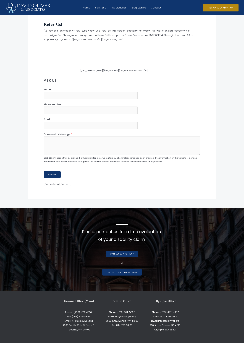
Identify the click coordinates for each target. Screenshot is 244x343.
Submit (52, 174)
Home (86, 7)
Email (47, 119)
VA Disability (118, 7)
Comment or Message (58, 134)
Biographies (138, 7)
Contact (156, 7)
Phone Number (53, 104)
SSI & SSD (100, 7)
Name (48, 89)
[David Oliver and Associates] (28, 7)
